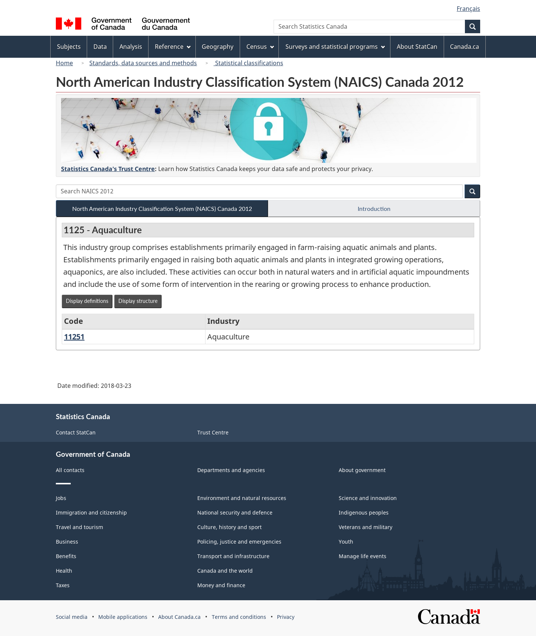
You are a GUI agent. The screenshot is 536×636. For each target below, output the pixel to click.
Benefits (66, 556)
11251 (74, 337)
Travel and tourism (79, 527)
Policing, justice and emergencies (239, 541)
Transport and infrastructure (233, 556)
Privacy (285, 616)
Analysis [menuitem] (130, 46)
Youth (346, 541)
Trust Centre (213, 432)
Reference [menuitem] (173, 46)
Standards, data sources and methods (143, 63)
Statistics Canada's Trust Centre (108, 169)
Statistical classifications (248, 63)
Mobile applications (122, 616)
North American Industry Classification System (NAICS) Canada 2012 (162, 208)
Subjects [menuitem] (69, 46)
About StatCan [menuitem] (417, 46)
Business (67, 541)
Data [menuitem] (100, 46)
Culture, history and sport (229, 527)
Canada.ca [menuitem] (464, 46)
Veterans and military (365, 527)
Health (64, 570)
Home (64, 63)
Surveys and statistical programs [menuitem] (335, 46)
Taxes (63, 585)
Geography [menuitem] (217, 46)
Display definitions (87, 301)
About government (362, 470)
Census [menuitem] (260, 46)
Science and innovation (368, 497)
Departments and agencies (231, 470)
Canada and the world (225, 570)
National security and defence (234, 512)
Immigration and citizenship (91, 512)
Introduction (374, 208)
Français (468, 8)
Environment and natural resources (241, 497)
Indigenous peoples (364, 512)
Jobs (61, 497)
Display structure (137, 301)
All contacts (70, 470)
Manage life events (362, 556)
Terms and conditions (239, 616)
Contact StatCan (76, 432)
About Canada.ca (179, 616)
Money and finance (221, 585)
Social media (71, 616)
